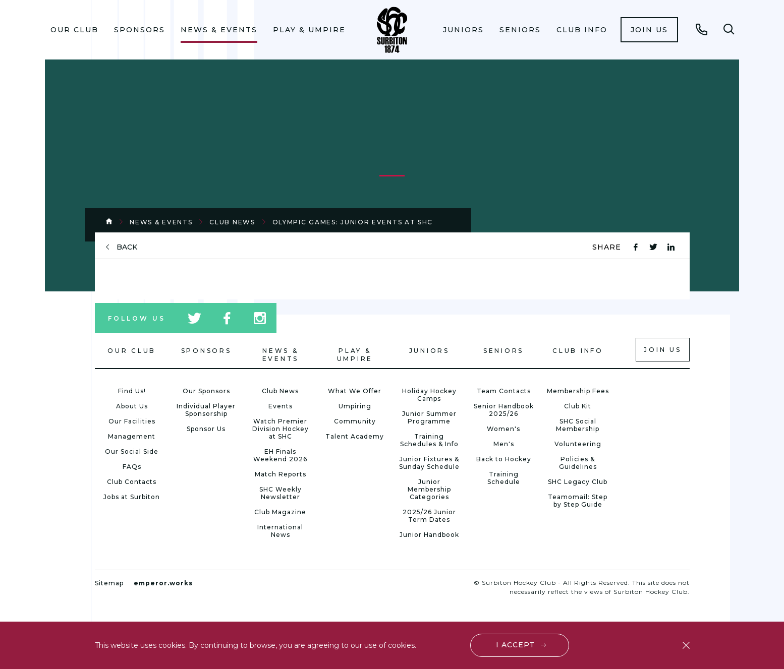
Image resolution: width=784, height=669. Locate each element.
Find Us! (132, 391)
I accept (515, 644)
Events (280, 406)
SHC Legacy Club (577, 481)
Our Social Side (131, 451)
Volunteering (577, 444)
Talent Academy (354, 436)
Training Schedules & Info (429, 440)
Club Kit (577, 406)
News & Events (219, 29)
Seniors (520, 29)
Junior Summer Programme (429, 417)
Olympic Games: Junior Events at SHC (352, 222)
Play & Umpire (309, 29)
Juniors (463, 29)
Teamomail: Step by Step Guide (577, 500)
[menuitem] (74, 29)
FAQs (132, 466)
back (127, 247)
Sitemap (109, 583)
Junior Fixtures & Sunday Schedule (429, 462)
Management (131, 436)
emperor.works (163, 583)
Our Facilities (131, 421)
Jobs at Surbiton (131, 497)
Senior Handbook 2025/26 (504, 409)
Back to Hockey (503, 459)
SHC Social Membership (577, 425)
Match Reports (280, 474)
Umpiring (355, 406)
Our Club (74, 29)
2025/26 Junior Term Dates (429, 515)
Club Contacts (131, 481)
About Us (132, 406)
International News (280, 530)
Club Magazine (280, 512)
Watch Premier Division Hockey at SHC (280, 428)
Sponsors (139, 29)
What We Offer (354, 391)
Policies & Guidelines (578, 462)
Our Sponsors (206, 391)
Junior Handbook (429, 534)
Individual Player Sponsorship (206, 409)
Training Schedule (503, 477)
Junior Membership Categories (429, 489)
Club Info (581, 29)
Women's (503, 429)
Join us (649, 29)
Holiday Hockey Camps (429, 394)
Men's (503, 444)
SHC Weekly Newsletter (280, 493)
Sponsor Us (206, 429)
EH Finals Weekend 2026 (280, 455)
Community (355, 421)
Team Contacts (504, 391)
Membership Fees (578, 391)
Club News (232, 222)
